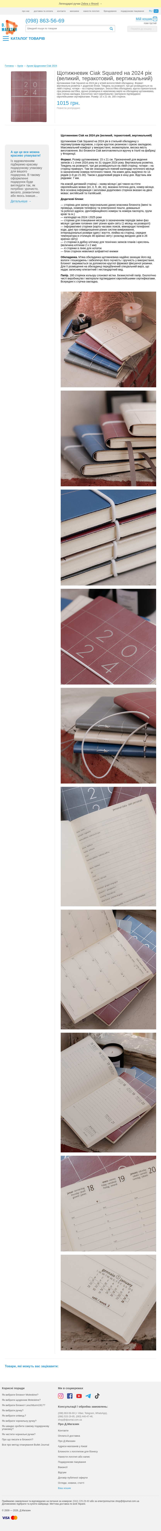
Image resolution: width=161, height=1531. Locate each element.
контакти (61, 11)
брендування (110, 11)
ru (150, 11)
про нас (26, 11)
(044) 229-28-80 (81, 1501)
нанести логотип (91, 11)
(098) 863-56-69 (45, 21)
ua (156, 11)
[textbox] (67, 28)
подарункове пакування (132, 11)
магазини (74, 11)
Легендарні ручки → (80, 3)
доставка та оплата (43, 11)
